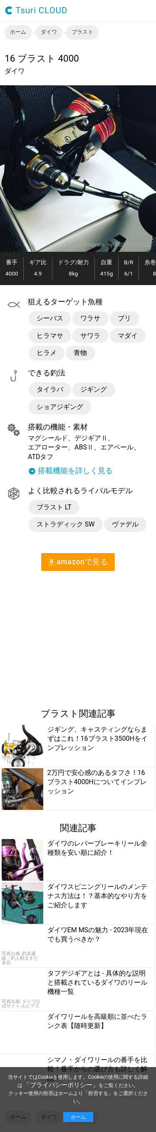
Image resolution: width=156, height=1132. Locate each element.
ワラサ (90, 318)
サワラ (90, 336)
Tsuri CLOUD (36, 10)
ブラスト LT (54, 507)
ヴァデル (125, 524)
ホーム (78, 1117)
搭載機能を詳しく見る (70, 471)
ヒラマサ (50, 336)
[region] (70, 636)
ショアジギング (60, 407)
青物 (80, 353)
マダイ (128, 336)
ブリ (124, 318)
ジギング (93, 389)
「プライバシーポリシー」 (61, 1085)
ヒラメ (47, 353)
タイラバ (50, 389)
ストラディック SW (66, 524)
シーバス (50, 318)
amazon (78, 562)
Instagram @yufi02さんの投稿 (116, 245)
